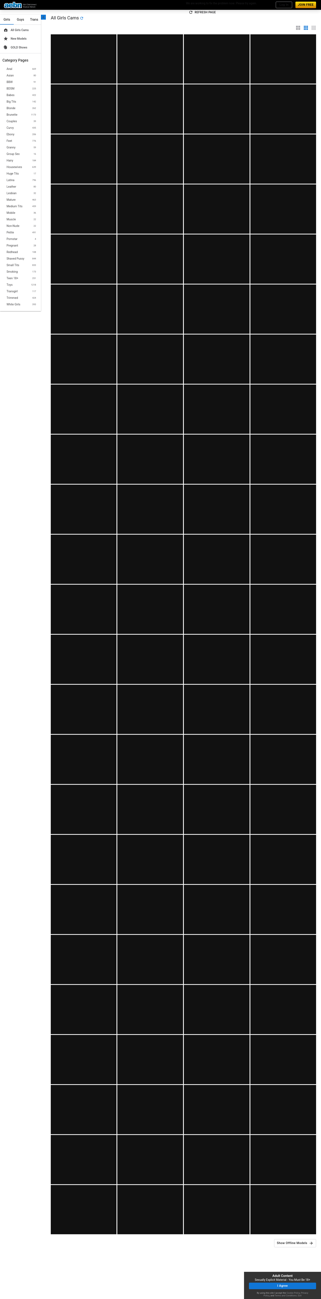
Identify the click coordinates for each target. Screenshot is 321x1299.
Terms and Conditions (286, 1295)
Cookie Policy (293, 1293)
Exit (300, 1295)
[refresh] (82, 18)
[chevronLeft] (43, 17)
